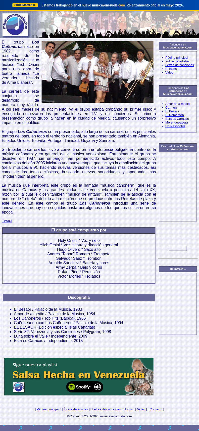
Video (169, 72)
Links (129, 409)
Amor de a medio (177, 104)
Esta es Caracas (177, 119)
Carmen (171, 107)
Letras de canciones (179, 65)
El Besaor (172, 111)
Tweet (7, 220)
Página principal (176, 57)
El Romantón (174, 115)
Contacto (155, 409)
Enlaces (171, 69)
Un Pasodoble (175, 126)
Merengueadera (176, 122)
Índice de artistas (177, 61)
